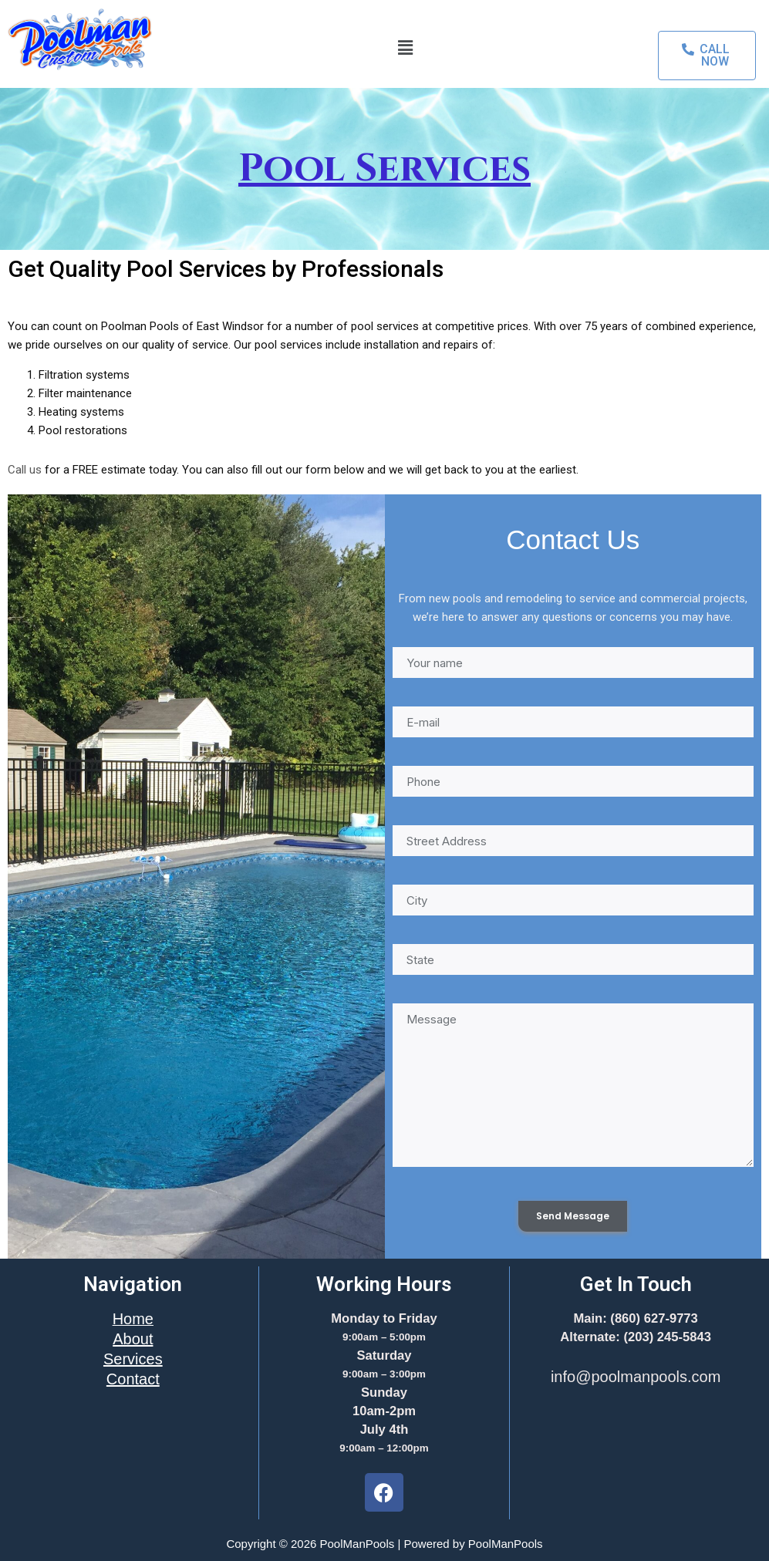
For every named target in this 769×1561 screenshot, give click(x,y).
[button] (405, 47)
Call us (25, 470)
